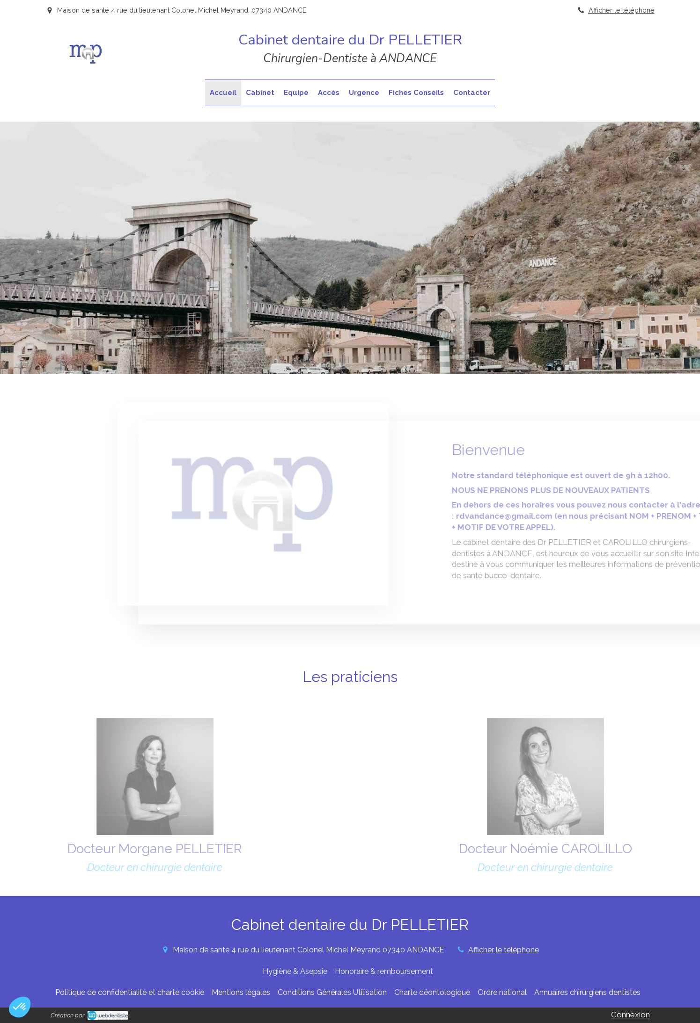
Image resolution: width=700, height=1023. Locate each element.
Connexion (630, 1014)
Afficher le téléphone (622, 10)
